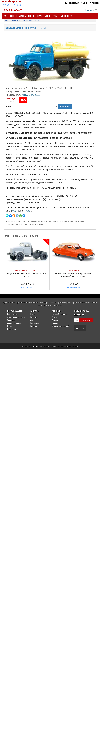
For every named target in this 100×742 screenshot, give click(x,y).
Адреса (55, 320)
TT (68, 16)
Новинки (13, 16)
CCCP (55, 16)
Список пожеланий (60, 326)
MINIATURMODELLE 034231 (26, 270)
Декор (48, 16)
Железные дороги (27, 16)
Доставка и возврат (16, 317)
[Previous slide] (89, 236)
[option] (27, 264)
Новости (33, 317)
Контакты (11, 329)
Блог (31, 320)
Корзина (55, 323)
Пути (40, 16)
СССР (15, 211)
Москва (4, 5)
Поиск (32, 314)
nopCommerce (33, 542)
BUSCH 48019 (73, 270)
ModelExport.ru (12, 1)
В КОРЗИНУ (26, 287)
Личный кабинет (59, 314)
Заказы (55, 317)
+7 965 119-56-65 (12, 10)
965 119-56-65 (14, 4)
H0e (61, 16)
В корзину (65, 106)
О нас (9, 326)
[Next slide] (93, 236)
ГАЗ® (27, 211)
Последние (34, 323)
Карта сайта (12, 314)
